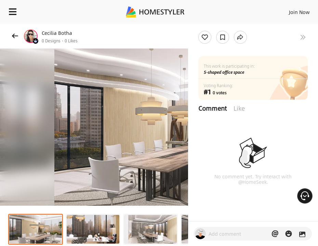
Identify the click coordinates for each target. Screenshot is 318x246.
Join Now (299, 12)
